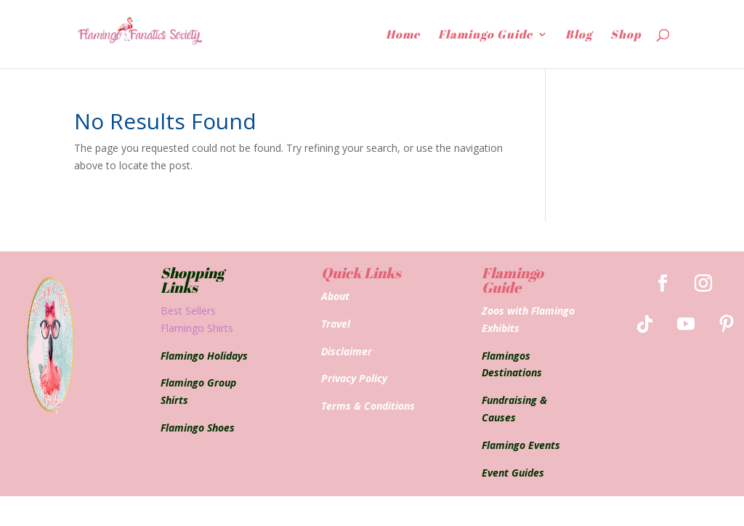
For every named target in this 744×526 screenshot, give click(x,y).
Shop (625, 35)
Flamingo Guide (485, 35)
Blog (578, 35)
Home (403, 35)
